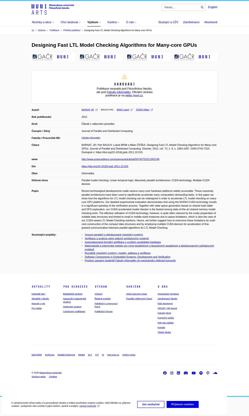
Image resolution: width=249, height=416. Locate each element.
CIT (97, 355)
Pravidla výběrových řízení (139, 298)
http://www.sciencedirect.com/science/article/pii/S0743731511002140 (120, 159)
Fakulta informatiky (91, 137)
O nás (163, 286)
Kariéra (133, 286)
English (212, 7)
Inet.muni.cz (113, 355)
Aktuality (41, 286)
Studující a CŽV (168, 22)
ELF (90, 355)
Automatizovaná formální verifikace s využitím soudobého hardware (123, 242)
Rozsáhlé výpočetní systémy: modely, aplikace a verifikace (118, 253)
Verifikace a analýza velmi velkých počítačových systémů (117, 238)
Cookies (53, 376)
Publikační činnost (104, 311)
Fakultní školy (164, 313)
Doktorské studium (72, 307)
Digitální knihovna (66, 355)
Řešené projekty (103, 298)
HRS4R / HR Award (167, 308)
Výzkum (101, 286)
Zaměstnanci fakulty (167, 298)
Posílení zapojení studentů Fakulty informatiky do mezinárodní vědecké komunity (130, 260)
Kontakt (161, 327)
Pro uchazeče (75, 286)
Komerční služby (166, 318)
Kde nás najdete (166, 323)
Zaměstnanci (191, 22)
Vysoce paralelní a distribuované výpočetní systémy (114, 234)
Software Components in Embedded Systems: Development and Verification (128, 257)
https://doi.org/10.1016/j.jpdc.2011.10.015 (105, 166)
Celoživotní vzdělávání (74, 311)
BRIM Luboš (125, 109)
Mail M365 (37, 355)
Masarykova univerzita (50, 372)
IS (103, 355)
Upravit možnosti (89, 409)
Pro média (37, 308)
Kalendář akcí (38, 294)
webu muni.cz (134, 95)
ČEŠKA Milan (144, 109)
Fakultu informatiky (119, 92)
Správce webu (39, 376)
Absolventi (210, 22)
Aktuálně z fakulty (40, 298)
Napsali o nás (38, 303)
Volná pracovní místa (136, 294)
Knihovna (49, 355)
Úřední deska (164, 332)
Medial (81, 355)
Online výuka (128, 355)
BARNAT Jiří (90, 109)
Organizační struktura (168, 294)
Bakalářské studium (72, 294)
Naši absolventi (165, 303)
